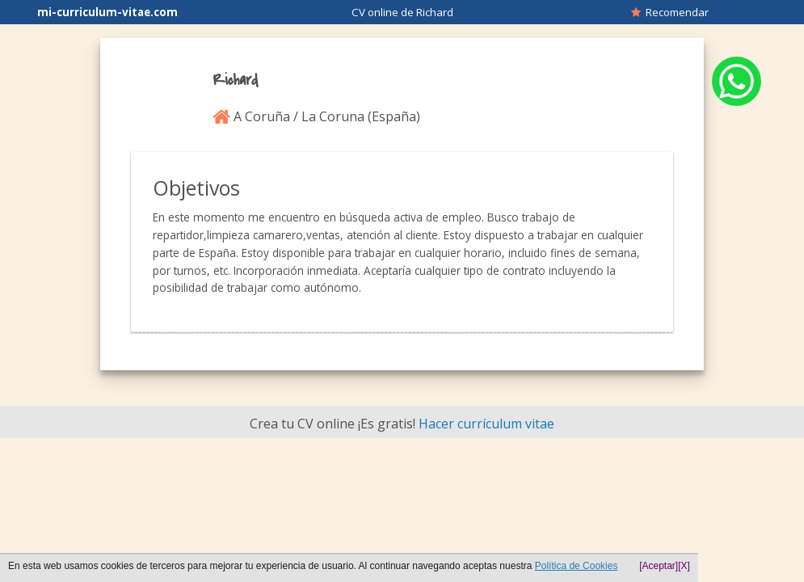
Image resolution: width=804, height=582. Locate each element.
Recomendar (670, 12)
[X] (684, 565)
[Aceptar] (658, 565)
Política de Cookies (576, 565)
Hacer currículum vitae (486, 423)
